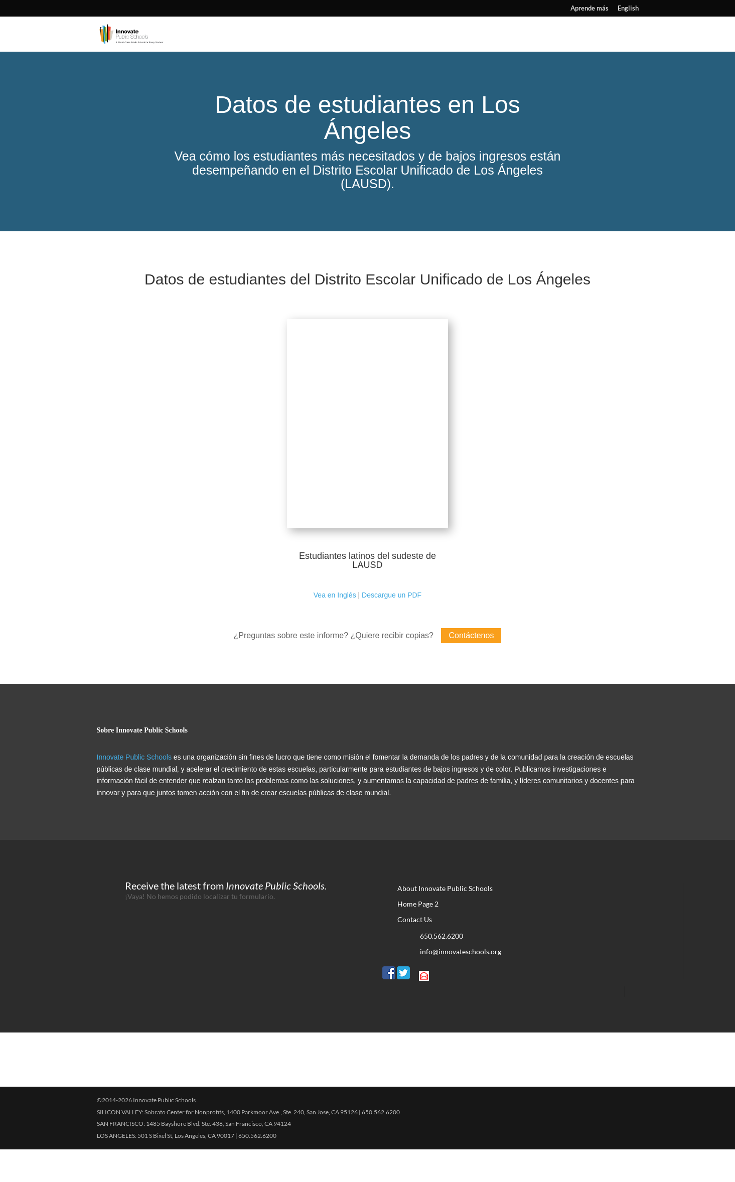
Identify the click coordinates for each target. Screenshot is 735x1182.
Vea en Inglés (335, 628)
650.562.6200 (441, 968)
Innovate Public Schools (134, 790)
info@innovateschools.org (460, 984)
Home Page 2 (417, 936)
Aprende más (589, 8)
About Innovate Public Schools (445, 921)
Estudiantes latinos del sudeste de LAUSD (367, 593)
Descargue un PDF (391, 628)
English (628, 8)
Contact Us (414, 952)
